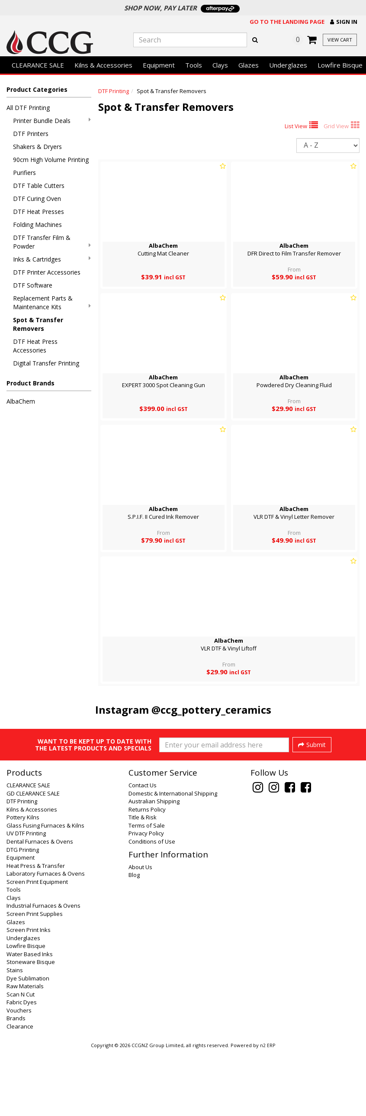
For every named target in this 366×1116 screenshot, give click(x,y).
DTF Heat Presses (38, 211)
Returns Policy (147, 874)
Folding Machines (37, 224)
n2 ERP (267, 1110)
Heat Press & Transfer (35, 930)
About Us (140, 931)
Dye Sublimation (27, 1043)
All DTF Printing (28, 108)
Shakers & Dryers (37, 146)
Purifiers (24, 172)
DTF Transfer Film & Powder (52, 241)
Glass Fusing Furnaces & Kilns (45, 890)
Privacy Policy (146, 898)
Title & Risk (142, 882)
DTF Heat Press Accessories (35, 345)
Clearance (19, 1091)
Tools (193, 65)
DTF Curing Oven (37, 198)
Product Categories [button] (36, 89)
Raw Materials (25, 1051)
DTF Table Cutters (38, 185)
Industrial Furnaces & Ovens (43, 970)
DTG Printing (22, 914)
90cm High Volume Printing (51, 159)
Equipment (159, 65)
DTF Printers (30, 133)
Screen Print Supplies (34, 978)
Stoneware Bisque (30, 1026)
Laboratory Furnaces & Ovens (45, 938)
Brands (16, 1083)
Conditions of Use (151, 906)
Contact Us (142, 850)
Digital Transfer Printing (46, 363)
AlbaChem (20, 401)
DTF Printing (113, 91)
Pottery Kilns (22, 882)
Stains (14, 1034)
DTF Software (32, 285)
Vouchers (19, 1075)
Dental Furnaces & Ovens (39, 906)
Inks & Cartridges (52, 259)
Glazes (248, 65)
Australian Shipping (154, 866)
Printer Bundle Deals (52, 120)
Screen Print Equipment (37, 946)
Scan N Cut (20, 1059)
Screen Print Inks (28, 994)
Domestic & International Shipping (172, 858)
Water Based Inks (29, 1018)
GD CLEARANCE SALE (33, 858)
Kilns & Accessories (103, 65)
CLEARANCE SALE (38, 65)
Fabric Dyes (21, 1067)
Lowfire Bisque (25, 1010)
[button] (344, 22)
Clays (220, 65)
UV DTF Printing (26, 898)
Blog (134, 939)
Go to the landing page (287, 22)
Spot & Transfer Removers (38, 324)
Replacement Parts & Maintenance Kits (52, 302)
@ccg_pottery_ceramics (211, 709)
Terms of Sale (146, 890)
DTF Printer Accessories (46, 272)
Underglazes (288, 65)
